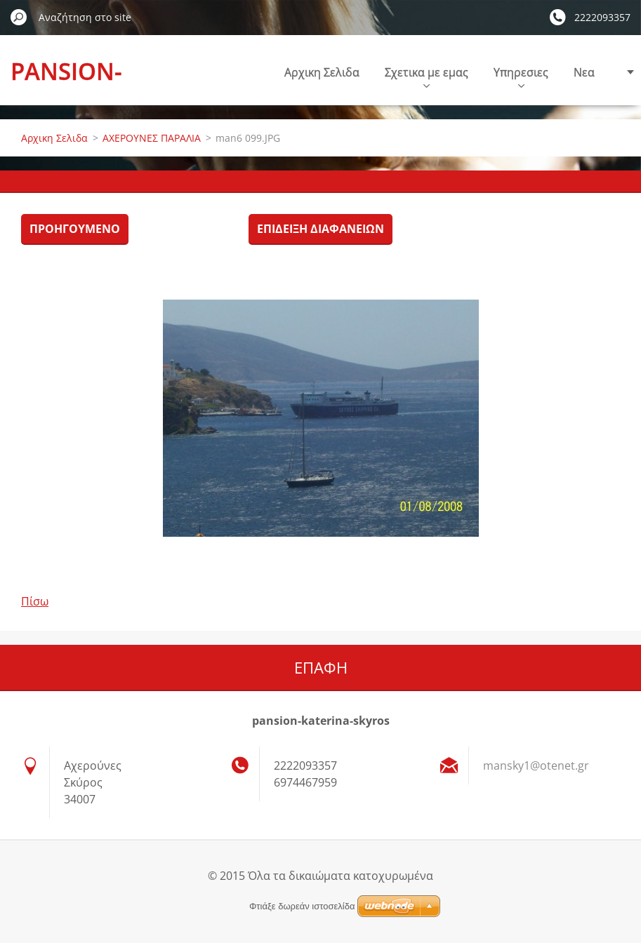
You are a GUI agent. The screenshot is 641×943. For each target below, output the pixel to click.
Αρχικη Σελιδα (321, 72)
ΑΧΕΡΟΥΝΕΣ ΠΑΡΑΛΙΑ (152, 138)
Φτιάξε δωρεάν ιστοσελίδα (302, 906)
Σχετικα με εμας (426, 76)
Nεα (584, 72)
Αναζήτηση (19, 16)
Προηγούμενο (74, 228)
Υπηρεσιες (521, 76)
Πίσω (34, 601)
